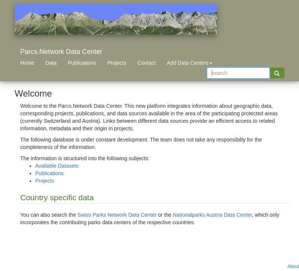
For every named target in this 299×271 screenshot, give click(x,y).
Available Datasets (57, 166)
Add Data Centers (189, 63)
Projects (116, 63)
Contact (146, 63)
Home (27, 63)
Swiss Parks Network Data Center (117, 215)
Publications (82, 63)
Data (51, 63)
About (293, 266)
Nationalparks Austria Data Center (212, 215)
